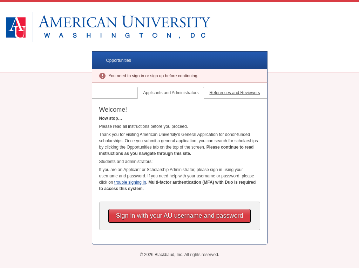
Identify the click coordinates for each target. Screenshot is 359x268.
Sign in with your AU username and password (179, 215)
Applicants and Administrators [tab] (170, 92)
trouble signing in (130, 182)
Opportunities (118, 60)
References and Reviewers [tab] (234, 92)
